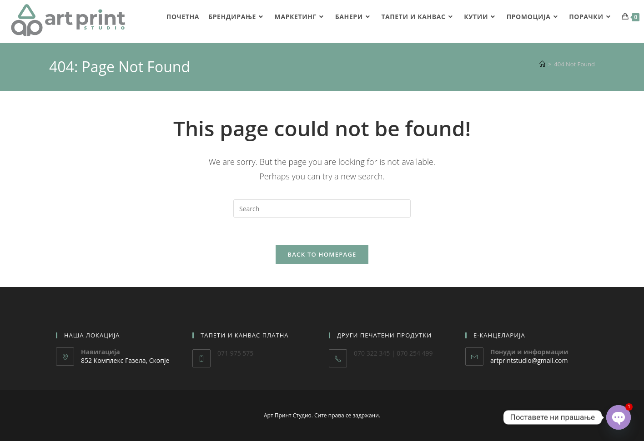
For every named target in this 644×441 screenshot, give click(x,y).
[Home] (542, 64)
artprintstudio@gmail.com (529, 360)
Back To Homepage (321, 254)
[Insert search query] (322, 208)
